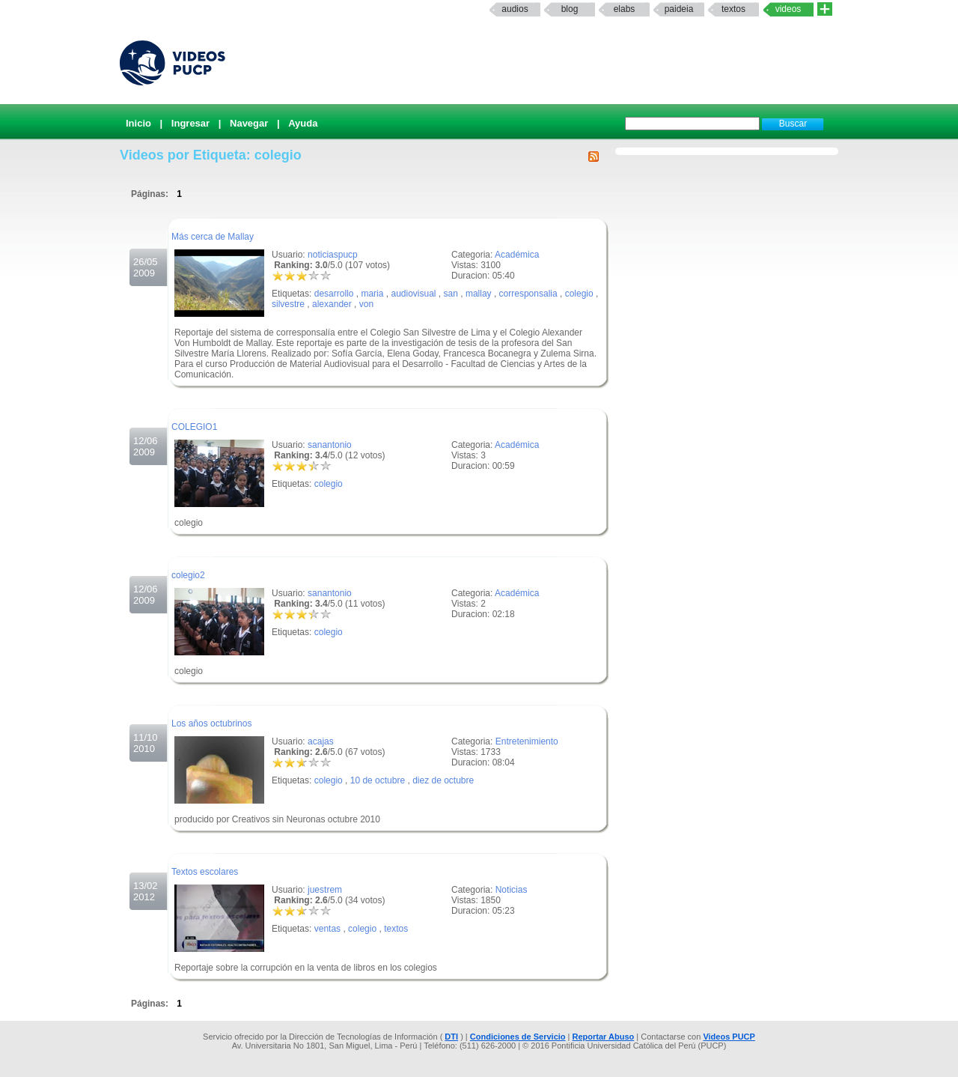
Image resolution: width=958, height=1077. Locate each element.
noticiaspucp (333, 254)
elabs (624, 9)
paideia (679, 9)
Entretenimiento (526, 741)
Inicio (138, 123)
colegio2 (188, 575)
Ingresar (190, 123)
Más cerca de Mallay (212, 236)
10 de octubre (377, 780)
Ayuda (302, 123)
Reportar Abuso (604, 1036)
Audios (514, 9)
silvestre (288, 304)
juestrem (325, 890)
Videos (788, 9)
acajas (321, 741)
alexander (332, 304)
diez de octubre (443, 780)
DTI (451, 1036)
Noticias (511, 890)
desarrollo (334, 293)
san (451, 293)
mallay (479, 293)
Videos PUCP (729, 1036)
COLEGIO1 (194, 427)
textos (733, 9)
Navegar (249, 123)
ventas (327, 928)
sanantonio (330, 445)
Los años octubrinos (211, 723)
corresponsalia (528, 293)
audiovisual (413, 293)
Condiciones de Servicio (518, 1036)
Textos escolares (204, 872)
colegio (579, 293)
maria (372, 293)
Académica (517, 254)
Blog (570, 9)
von (366, 304)
